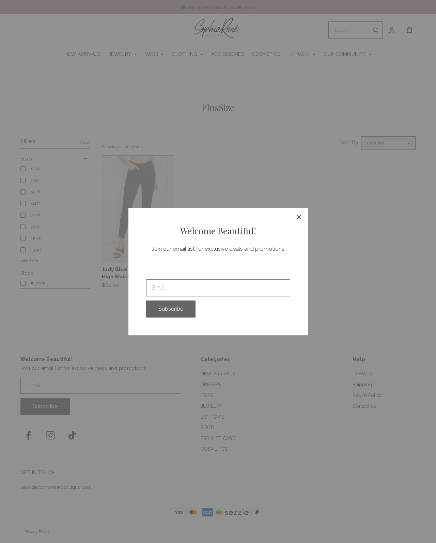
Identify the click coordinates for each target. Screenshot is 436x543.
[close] (299, 217)
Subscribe (170, 309)
